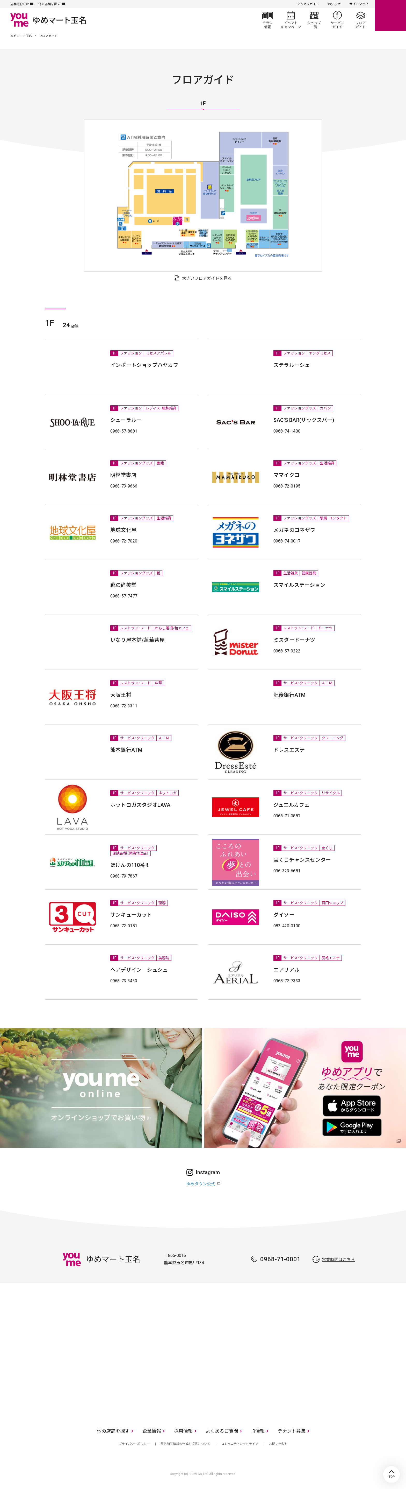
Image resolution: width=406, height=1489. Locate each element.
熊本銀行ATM (126, 750)
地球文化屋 (123, 530)
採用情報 (183, 1431)
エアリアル (286, 970)
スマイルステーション (299, 585)
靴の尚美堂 (123, 585)
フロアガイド (360, 19)
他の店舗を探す (49, 4)
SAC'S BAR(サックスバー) (303, 420)
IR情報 (258, 1431)
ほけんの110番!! (129, 865)
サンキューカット (131, 915)
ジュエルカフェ (291, 805)
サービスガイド (337, 19)
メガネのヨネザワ (294, 530)
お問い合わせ (278, 1444)
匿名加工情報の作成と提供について (185, 1444)
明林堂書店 (123, 475)
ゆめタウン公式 (200, 1183)
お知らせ (334, 4)
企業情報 (151, 1431)
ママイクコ (286, 475)
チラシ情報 (267, 19)
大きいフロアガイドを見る (207, 278)
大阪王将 (120, 695)
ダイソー (283, 915)
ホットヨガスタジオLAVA (140, 805)
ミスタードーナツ (294, 640)
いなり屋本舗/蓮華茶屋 (137, 640)
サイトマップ (359, 4)
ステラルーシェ (291, 365)
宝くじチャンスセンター (302, 860)
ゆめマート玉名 (21, 36)
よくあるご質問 (222, 1431)
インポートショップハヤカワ (144, 365)
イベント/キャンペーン (290, 19)
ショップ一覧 (314, 19)
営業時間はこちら (338, 1259)
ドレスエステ (289, 750)
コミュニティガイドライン (239, 1444)
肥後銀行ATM (289, 695)
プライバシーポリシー (134, 1444)
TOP (391, 1474)
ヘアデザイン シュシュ (139, 970)
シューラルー (126, 420)
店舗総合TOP (19, 4)
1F (203, 104)
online (390, 15)
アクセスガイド (308, 4)
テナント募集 (292, 1431)
